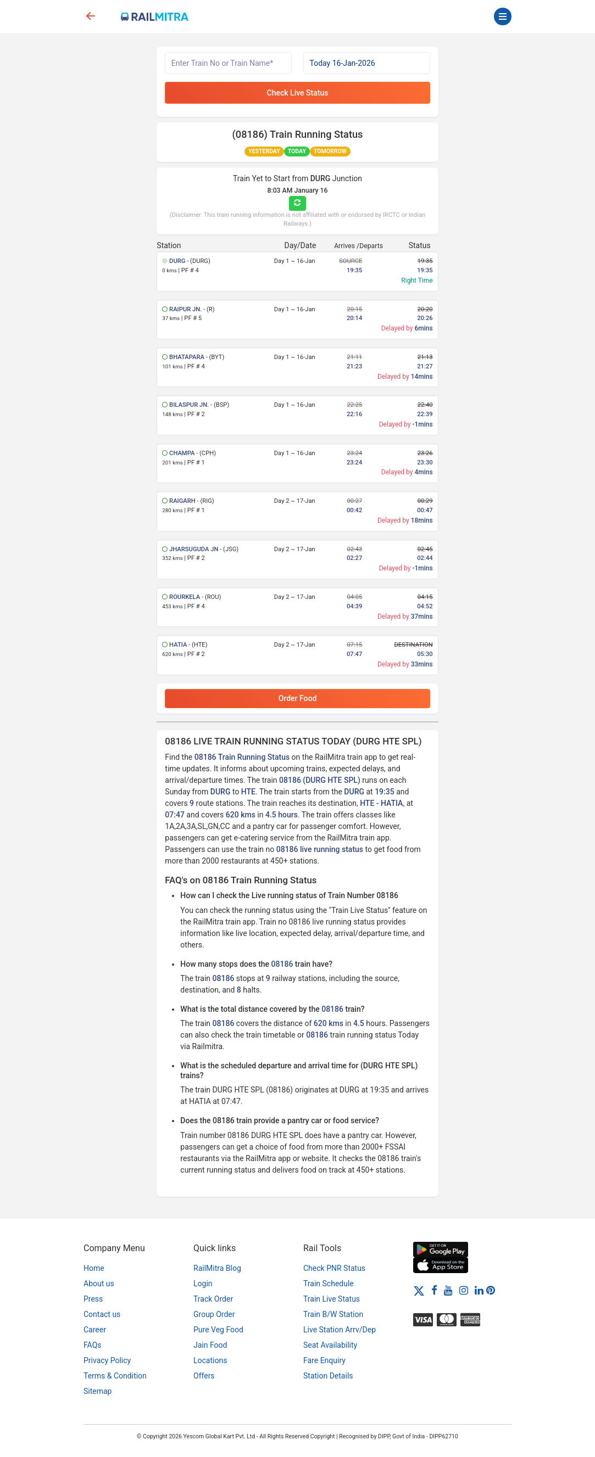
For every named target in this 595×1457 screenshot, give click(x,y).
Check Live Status (298, 92)
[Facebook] (434, 1290)
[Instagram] (463, 1290)
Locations (210, 1360)
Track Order (213, 1299)
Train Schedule (328, 1283)
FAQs (93, 1345)
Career (95, 1329)
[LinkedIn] (479, 1290)
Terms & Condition (115, 1375)
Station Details (328, 1375)
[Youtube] (448, 1290)
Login (203, 1283)
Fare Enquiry (324, 1360)
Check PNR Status (334, 1268)
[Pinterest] (490, 1290)
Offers (204, 1375)
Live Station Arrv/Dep (339, 1329)
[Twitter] (419, 1290)
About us (99, 1283)
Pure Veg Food (218, 1329)
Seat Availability (330, 1345)
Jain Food (210, 1345)
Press (93, 1299)
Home (94, 1268)
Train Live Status (331, 1299)
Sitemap (98, 1391)
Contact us (102, 1314)
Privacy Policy (107, 1360)
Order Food (298, 698)
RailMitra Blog (217, 1268)
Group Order (214, 1314)
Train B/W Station (333, 1314)
